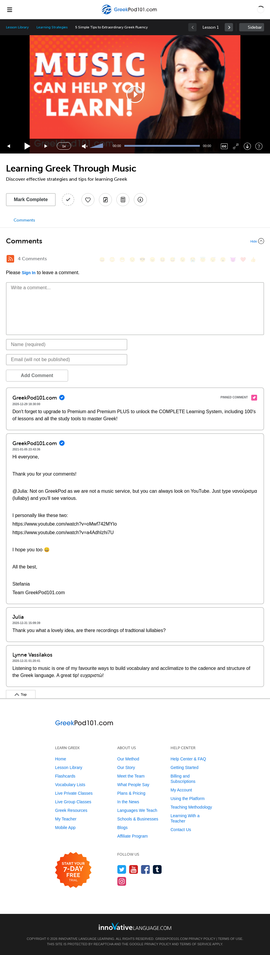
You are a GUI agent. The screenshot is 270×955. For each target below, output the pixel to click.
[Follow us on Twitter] (121, 869)
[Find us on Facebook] (145, 869)
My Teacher (65, 819)
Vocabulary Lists (70, 784)
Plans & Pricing (131, 793)
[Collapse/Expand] (135, 241)
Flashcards (65, 776)
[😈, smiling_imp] (233, 259)
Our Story (126, 767)
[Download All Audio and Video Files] (140, 199)
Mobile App (65, 827)
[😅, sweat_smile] (173, 259)
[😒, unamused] (132, 259)
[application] (135, 94)
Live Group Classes (73, 801)
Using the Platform (188, 798)
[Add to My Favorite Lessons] (87, 199)
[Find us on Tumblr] (157, 869)
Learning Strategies (52, 27)
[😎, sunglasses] (142, 259)
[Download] (247, 146)
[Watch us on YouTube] (133, 869)
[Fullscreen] (236, 146)
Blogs (122, 827)
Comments (24, 220)
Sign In (29, 272)
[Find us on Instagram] (121, 881)
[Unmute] (85, 146)
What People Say (133, 784)
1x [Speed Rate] (64, 146)
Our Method (128, 759)
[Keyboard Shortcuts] (259, 146)
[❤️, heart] (243, 259)
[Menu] (9, 9)
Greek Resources (71, 810)
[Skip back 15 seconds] (9, 146)
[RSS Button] (10, 258)
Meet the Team (130, 776)
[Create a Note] (105, 199)
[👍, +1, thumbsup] (253, 259)
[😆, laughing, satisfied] (163, 259)
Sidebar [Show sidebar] (255, 27)
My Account (181, 790)
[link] (229, 27)
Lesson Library (17, 27)
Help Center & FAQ (188, 759)
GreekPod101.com (171, 939)
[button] (260, 9)
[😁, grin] (122, 259)
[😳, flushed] (112, 259)
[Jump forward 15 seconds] (46, 146)
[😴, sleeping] (213, 259)
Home (60, 759)
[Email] (66, 359)
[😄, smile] (102, 259)
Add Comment (37, 375)
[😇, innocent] (203, 259)
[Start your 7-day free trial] (73, 870)
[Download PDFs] (122, 199)
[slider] (97, 146)
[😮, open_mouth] (223, 259)
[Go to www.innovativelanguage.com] (135, 926)
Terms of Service (196, 944)
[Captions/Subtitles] (224, 146)
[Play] (27, 146)
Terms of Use (230, 939)
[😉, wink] (183, 259)
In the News (128, 801)
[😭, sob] (193, 259)
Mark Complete (31, 199)
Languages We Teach (137, 810)
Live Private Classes (74, 793)
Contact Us (181, 829)
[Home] (129, 13)
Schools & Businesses (137, 819)
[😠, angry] (152, 259)
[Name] (66, 344)
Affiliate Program (132, 836)
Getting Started (184, 767)
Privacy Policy (202, 939)
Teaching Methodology (191, 807)
